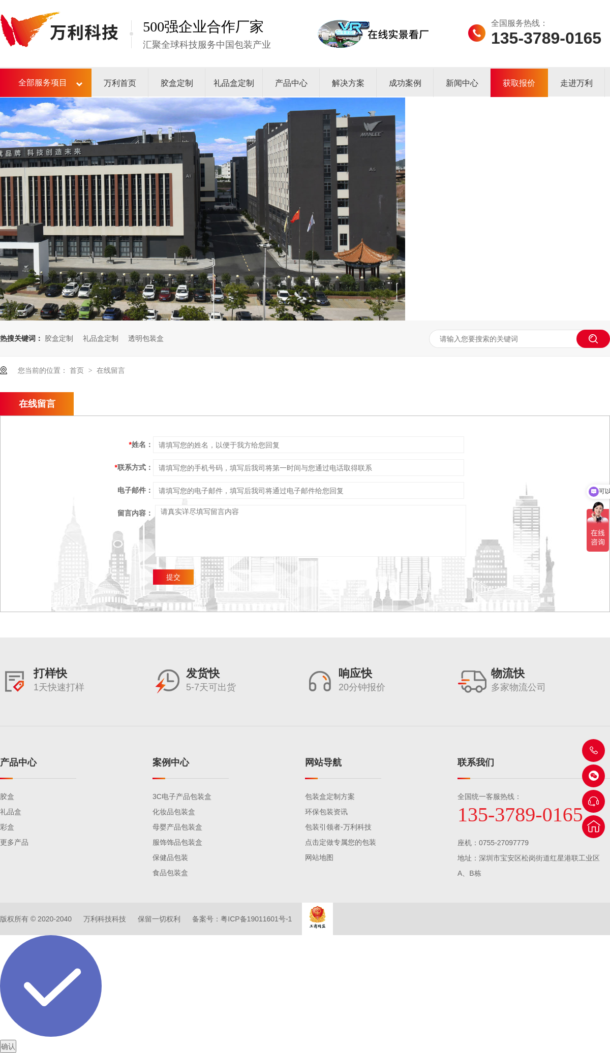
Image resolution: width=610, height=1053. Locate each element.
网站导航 (323, 762)
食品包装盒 (170, 873)
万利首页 (120, 83)
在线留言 (111, 370)
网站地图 (319, 857)
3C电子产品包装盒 (181, 796)
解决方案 (348, 83)
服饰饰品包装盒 (177, 842)
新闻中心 (462, 83)
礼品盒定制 (234, 83)
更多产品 (14, 842)
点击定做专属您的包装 (340, 842)
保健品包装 (170, 857)
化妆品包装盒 (173, 812)
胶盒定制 (177, 83)
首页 (78, 370)
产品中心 (291, 83)
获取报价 (519, 83)
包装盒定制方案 (330, 796)
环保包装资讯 (326, 812)
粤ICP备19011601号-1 (256, 919)
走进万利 (576, 83)
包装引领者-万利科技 (338, 827)
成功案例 (405, 83)
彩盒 (7, 827)
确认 (8, 1046)
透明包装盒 (146, 338)
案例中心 (170, 762)
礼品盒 (10, 812)
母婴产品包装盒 (177, 827)
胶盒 (7, 796)
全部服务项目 (42, 82)
